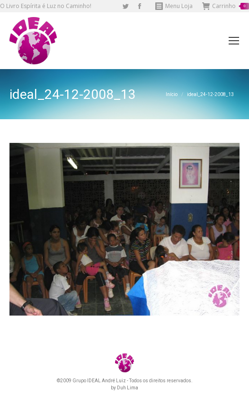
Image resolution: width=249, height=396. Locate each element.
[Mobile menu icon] (234, 40)
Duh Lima (127, 387)
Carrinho (225, 6)
